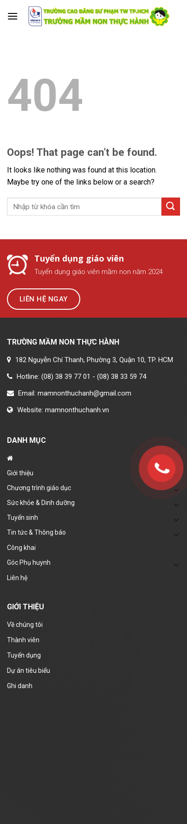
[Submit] (170, 207)
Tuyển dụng (24, 655)
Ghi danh (19, 686)
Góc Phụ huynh (29, 562)
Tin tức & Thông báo (36, 532)
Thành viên (23, 640)
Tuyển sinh (22, 517)
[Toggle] (176, 504)
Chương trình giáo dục (39, 488)
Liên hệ (17, 577)
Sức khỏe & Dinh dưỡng (41, 502)
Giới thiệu (20, 473)
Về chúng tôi (25, 624)
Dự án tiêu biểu (28, 670)
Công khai (21, 547)
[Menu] (12, 16)
